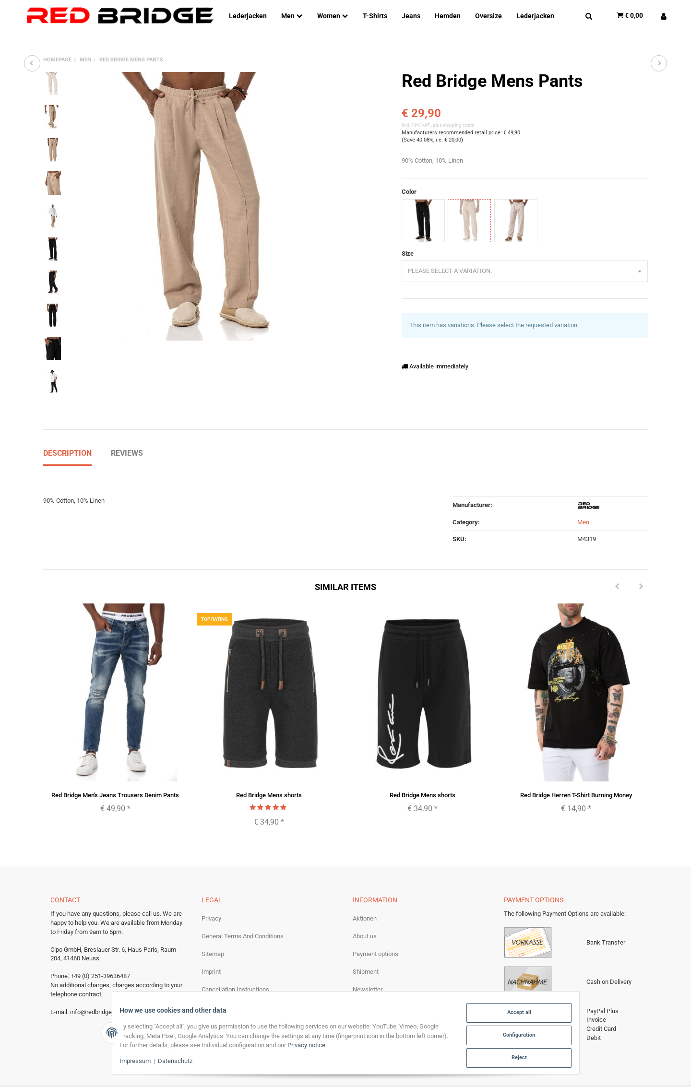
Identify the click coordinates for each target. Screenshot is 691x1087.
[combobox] (525, 271)
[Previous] (617, 547)
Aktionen (365, 878)
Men (583, 482)
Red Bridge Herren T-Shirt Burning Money (576, 755)
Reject (513, 1058)
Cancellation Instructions (235, 950)
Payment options (375, 914)
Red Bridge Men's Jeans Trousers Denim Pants (115, 755)
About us (365, 896)
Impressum (140, 1062)
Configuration (514, 1036)
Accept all (513, 1014)
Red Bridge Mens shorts (269, 755)
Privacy (211, 878)
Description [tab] (67, 413)
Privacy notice (334, 1046)
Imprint (211, 932)
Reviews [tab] (127, 413)
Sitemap (213, 914)
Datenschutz (180, 1062)
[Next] (641, 547)
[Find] (589, 15)
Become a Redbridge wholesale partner (406, 967)
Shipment (366, 932)
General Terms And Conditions (243, 896)
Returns (363, 985)
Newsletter (367, 950)
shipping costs (458, 125)
